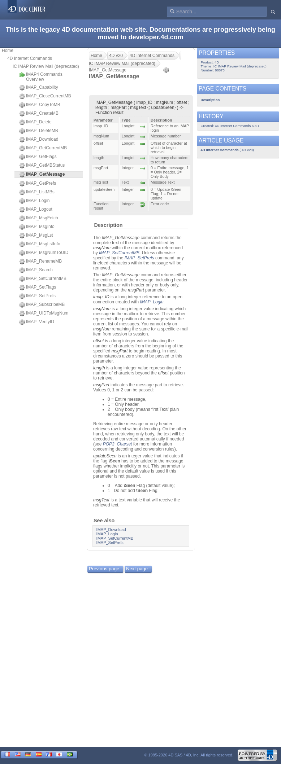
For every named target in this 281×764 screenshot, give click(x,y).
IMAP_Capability (38, 88)
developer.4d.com (155, 37)
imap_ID (101, 296)
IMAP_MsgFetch (38, 218)
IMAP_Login (34, 201)
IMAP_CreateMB (39, 114)
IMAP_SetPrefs (37, 296)
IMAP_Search (36, 270)
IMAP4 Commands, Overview (41, 77)
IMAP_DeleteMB (38, 131)
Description (108, 225)
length (99, 367)
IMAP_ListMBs (37, 192)
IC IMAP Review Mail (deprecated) (46, 66)
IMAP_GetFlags (38, 157)
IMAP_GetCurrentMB (43, 148)
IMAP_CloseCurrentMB (45, 96)
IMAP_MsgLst (36, 235)
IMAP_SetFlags (37, 287)
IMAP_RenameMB (40, 261)
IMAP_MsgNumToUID (43, 253)
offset (98, 340)
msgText (101, 499)
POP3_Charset (117, 444)
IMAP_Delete (35, 122)
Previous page (104, 568)
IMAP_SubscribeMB (42, 305)
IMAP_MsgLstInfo (39, 244)
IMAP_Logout (35, 209)
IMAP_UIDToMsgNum (43, 313)
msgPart (136, 290)
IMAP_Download (38, 139)
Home (7, 50)
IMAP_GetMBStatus (42, 165)
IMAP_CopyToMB (39, 105)
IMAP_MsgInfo (37, 227)
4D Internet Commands (29, 58)
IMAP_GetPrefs (37, 183)
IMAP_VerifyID (36, 322)
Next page (137, 568)
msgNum (102, 247)
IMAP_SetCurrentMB (42, 279)
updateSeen (105, 455)
